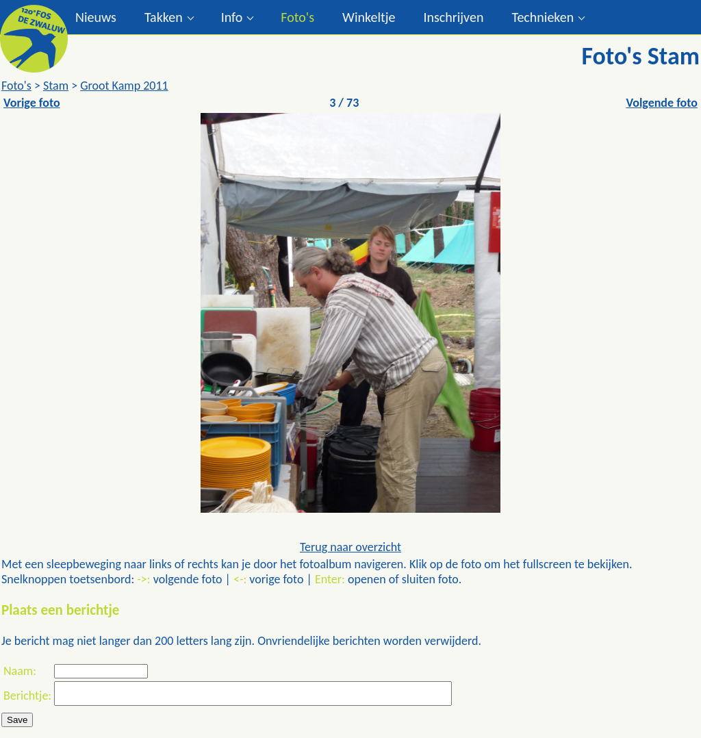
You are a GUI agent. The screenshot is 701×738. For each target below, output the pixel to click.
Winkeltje (368, 17)
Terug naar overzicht (350, 547)
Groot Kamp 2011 (124, 85)
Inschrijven (453, 17)
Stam (55, 85)
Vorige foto (31, 102)
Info (232, 17)
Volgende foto (662, 102)
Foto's (297, 17)
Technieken (542, 17)
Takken (163, 17)
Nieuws (95, 17)
